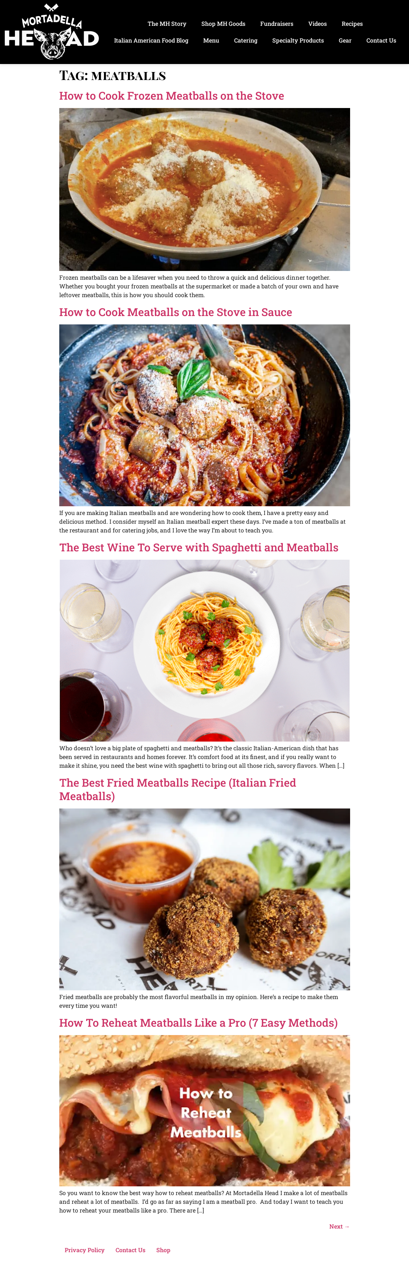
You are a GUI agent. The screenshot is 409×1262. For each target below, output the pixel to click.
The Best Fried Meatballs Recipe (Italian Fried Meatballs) (177, 789)
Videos (317, 23)
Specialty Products (298, 40)
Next (339, 1226)
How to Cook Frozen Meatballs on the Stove (171, 95)
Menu (211, 40)
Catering (245, 40)
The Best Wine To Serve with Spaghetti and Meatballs (198, 547)
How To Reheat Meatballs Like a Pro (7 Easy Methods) (198, 1022)
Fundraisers (276, 23)
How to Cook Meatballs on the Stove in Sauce (175, 312)
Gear (345, 40)
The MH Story (167, 23)
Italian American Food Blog (151, 40)
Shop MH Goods (223, 23)
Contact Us (381, 40)
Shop (163, 1250)
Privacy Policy (85, 1250)
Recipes (352, 23)
